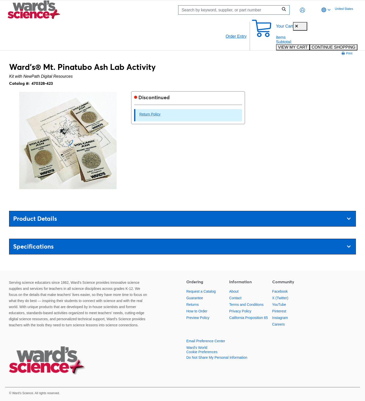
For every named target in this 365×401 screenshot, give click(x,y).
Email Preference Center (205, 341)
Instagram (280, 318)
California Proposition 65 (248, 318)
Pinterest (279, 311)
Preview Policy (197, 318)
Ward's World (196, 348)
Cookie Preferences (201, 352)
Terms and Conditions (246, 305)
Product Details (182, 218)
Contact (235, 298)
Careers (278, 324)
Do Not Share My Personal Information (216, 357)
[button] (302, 10)
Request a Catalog (201, 291)
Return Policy (149, 114)
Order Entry (236, 36)
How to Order (196, 311)
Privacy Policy (240, 311)
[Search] (229, 10)
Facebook (280, 291)
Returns (192, 305)
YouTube (279, 305)
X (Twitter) (280, 298)
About (234, 291)
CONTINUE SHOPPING (333, 47)
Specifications (182, 246)
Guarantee (194, 298)
